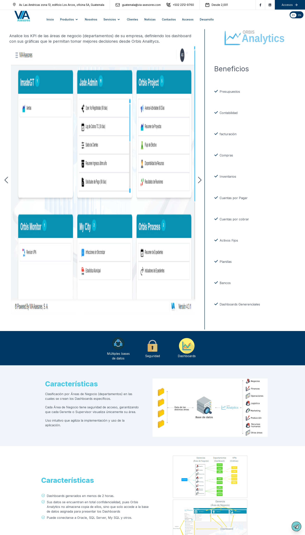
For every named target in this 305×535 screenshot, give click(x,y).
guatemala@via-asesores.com (141, 4)
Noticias (150, 19)
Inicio (50, 19)
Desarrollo (207, 19)
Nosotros (91, 19)
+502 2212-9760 (183, 4)
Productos (69, 19)
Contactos (169, 19)
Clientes (132, 19)
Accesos (188, 19)
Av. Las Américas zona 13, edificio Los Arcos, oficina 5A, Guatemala (61, 4)
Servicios (112, 19)
